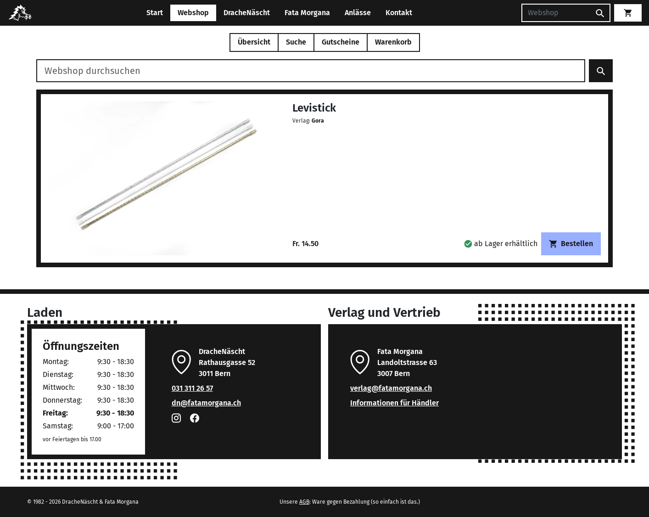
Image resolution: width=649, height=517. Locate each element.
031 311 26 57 (192, 388)
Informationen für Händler (394, 403)
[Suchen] (555, 13)
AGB (304, 502)
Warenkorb (393, 42)
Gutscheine (340, 42)
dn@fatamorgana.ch (206, 403)
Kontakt (399, 12)
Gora (318, 121)
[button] (500, 243)
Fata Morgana (307, 12)
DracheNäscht (247, 12)
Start (154, 12)
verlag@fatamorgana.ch (391, 388)
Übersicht (254, 42)
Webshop (193, 12)
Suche (296, 42)
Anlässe (358, 12)
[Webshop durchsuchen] (310, 70)
